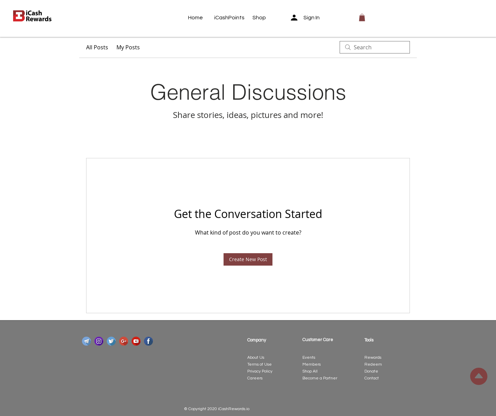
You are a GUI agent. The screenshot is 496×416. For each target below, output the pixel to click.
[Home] (201, 17)
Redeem (373, 364)
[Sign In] (307, 17)
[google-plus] (123, 341)
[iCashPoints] (229, 17)
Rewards (372, 357)
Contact (371, 378)
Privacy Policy (259, 371)
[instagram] (98, 341)
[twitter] (111, 341)
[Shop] (265, 17)
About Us (255, 357)
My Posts (128, 47)
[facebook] (148, 341)
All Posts (97, 47)
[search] (375, 47)
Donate (371, 371)
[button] (362, 17)
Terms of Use (259, 364)
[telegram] (86, 341)
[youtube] (136, 341)
